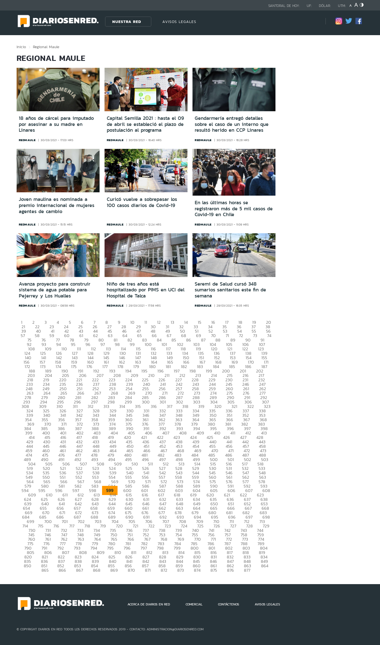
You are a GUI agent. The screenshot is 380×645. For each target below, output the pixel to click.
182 (184, 366)
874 (197, 570)
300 (146, 402)
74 (269, 335)
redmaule (27, 140)
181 (168, 366)
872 (164, 570)
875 (213, 570)
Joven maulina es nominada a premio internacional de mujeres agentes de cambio (56, 205)
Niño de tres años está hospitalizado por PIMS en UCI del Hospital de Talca (145, 289)
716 (56, 526)
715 (40, 526)
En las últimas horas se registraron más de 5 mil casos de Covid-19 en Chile (234, 208)
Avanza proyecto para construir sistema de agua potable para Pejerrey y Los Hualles (54, 289)
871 (148, 570)
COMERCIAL (194, 604)
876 (230, 570)
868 (96, 570)
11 (145, 322)
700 (48, 521)
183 (200, 366)
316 (154, 406)
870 (131, 570)
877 (247, 570)
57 (23, 335)
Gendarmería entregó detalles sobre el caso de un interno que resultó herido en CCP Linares (232, 124)
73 (255, 335)
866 (62, 570)
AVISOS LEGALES (179, 21)
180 (152, 366)
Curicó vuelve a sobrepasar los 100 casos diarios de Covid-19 (142, 202)
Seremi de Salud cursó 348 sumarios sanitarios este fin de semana (230, 289)
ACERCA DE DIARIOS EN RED (148, 604)
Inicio (21, 47)
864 (264, 566)
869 (114, 570)
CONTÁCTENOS (228, 604)
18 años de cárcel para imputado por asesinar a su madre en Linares (56, 124)
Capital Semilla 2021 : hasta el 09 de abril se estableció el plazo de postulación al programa (145, 124)
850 (27, 566)
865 (45, 570)
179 (136, 366)
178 (120, 366)
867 (79, 570)
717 (71, 526)
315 (138, 406)
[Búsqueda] (313, 21)
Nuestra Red (126, 22)
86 (188, 340)
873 (180, 570)
